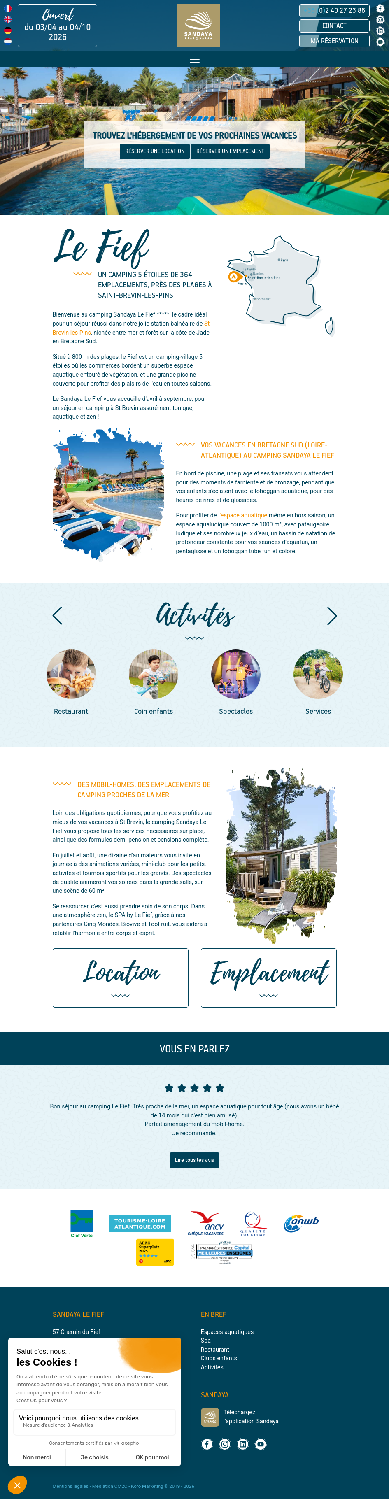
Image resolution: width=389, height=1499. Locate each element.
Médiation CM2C (110, 1486)
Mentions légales (71, 1486)
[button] (57, 616)
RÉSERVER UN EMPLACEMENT (230, 151)
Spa (206, 1340)
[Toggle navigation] (195, 59)
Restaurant (215, 1349)
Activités (212, 1367)
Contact (334, 26)
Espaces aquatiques (227, 1332)
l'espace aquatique (242, 515)
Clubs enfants (219, 1358)
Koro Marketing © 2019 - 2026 (162, 1486)
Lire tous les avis (194, 1160)
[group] (71, 683)
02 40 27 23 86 (334, 11)
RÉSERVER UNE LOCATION (154, 151)
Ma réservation (335, 41)
